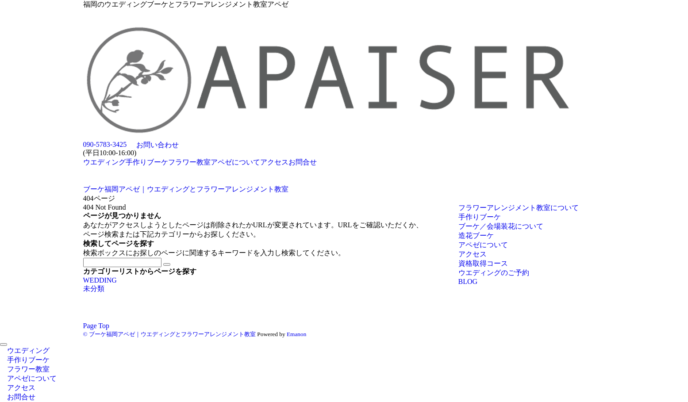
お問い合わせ (157, 145)
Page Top (96, 325)
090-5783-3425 (105, 144)
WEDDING (100, 280)
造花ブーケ (476, 235)
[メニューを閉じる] (3, 344)
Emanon (296, 334)
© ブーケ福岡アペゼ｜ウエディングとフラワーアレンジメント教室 (169, 334)
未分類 (93, 288)
